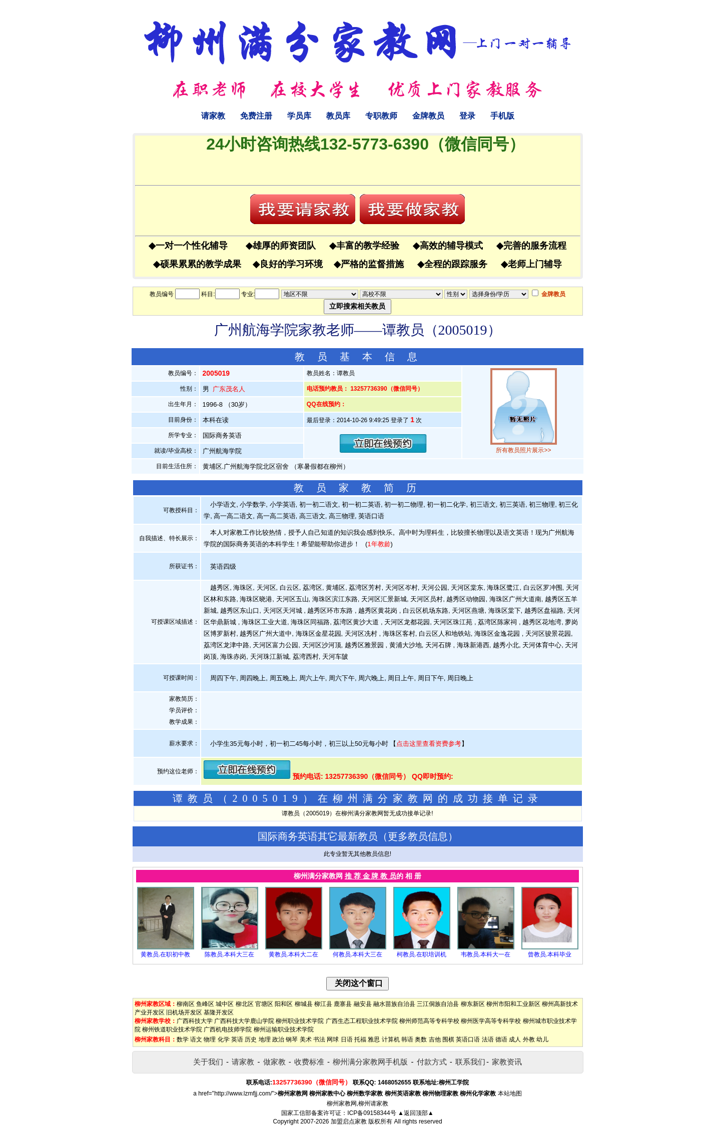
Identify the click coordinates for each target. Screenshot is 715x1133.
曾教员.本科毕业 (549, 954)
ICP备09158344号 (371, 1112)
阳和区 (284, 1003)
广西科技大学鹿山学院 (244, 1020)
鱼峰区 (205, 1003)
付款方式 (432, 1061)
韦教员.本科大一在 (485, 954)
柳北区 (245, 1003)
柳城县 (304, 1003)
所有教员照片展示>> (523, 450)
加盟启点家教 (349, 1121)
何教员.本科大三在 (357, 954)
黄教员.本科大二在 (293, 954)
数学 (183, 1039)
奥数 (421, 1039)
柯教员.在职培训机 (421, 954)
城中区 (225, 1003)
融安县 (363, 1003)
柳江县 (323, 1003)
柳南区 (186, 1003)
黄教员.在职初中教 (165, 954)
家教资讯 (507, 1061)
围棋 (448, 1039)
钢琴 (292, 1039)
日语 (347, 1039)
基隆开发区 (219, 1012)
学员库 (299, 116)
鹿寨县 (343, 1003)
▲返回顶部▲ (416, 1112)
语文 (196, 1039)
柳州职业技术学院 (300, 1020)
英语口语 (468, 1039)
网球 (333, 1039)
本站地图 (510, 1093)
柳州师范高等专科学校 (429, 1020)
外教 (529, 1039)
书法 (319, 1039)
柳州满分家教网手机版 (370, 1061)
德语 (501, 1039)
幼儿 (542, 1039)
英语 (237, 1039)
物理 (210, 1039)
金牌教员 (428, 116)
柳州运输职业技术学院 (284, 1029)
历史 (251, 1039)
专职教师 (381, 116)
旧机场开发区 (184, 1012)
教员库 (338, 116)
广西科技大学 (195, 1020)
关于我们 (208, 1061)
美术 (306, 1039)
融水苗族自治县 (394, 1003)
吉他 (435, 1039)
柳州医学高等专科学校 (491, 1020)
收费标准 (309, 1061)
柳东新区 (473, 1003)
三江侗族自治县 (438, 1003)
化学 (224, 1039)
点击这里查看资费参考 (428, 743)
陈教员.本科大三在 (229, 954)
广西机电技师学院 (228, 1029)
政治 (278, 1039)
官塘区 (264, 1003)
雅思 (374, 1039)
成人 (515, 1039)
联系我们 (470, 1061)
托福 (360, 1039)
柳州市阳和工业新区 (513, 1003)
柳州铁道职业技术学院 (172, 1029)
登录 (467, 116)
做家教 (274, 1061)
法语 (488, 1039)
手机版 (502, 116)
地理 (265, 1039)
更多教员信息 (418, 836)
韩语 (407, 1039)
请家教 (213, 116)
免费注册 (256, 116)
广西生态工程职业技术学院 (362, 1020)
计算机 (391, 1039)
